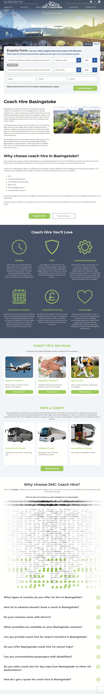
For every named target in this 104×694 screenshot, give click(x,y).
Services (8, 6)
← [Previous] (4, 511)
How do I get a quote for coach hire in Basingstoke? (52, 614)
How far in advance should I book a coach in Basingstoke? (52, 542)
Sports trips (77, 380)
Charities (82, 6)
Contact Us (94, 6)
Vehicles (18, 6)
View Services (63, 216)
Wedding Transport (48, 380)
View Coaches (52, 468)
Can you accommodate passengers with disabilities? (52, 591)
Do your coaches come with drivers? (52, 552)
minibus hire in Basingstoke (86, 635)
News (27, 6)
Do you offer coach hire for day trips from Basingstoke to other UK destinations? (52, 602)
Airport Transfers (14, 380)
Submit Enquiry (85, 88)
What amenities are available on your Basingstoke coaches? (52, 562)
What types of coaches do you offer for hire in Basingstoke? (52, 532)
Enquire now (39, 216)
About (73, 6)
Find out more (19, 392)
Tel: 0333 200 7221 (13, 2)
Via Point (12, 65)
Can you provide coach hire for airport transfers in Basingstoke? (52, 572)
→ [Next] (99, 511)
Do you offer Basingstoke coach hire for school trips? (52, 581)
